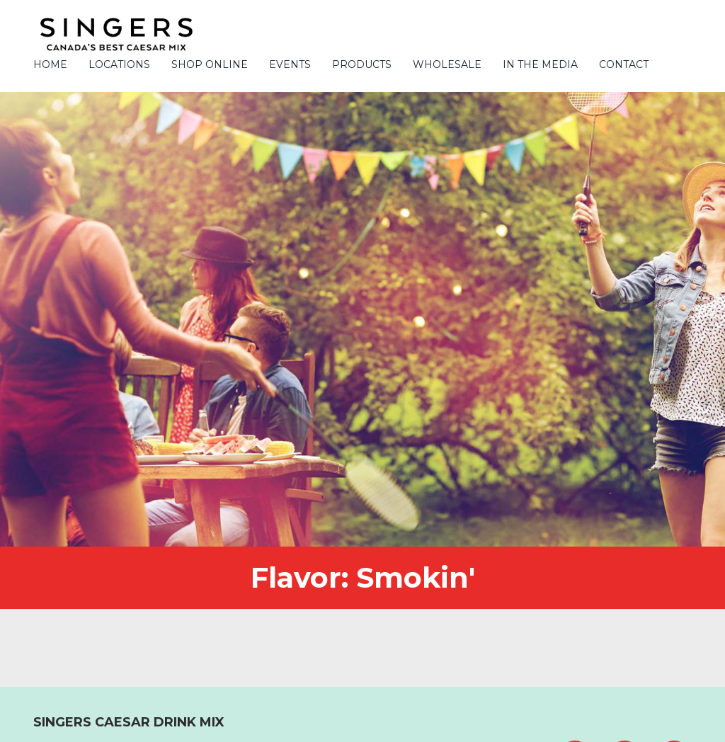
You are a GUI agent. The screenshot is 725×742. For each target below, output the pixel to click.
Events (290, 64)
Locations (119, 64)
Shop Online (209, 64)
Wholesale (447, 64)
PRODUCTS (362, 64)
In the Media (540, 64)
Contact (624, 64)
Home (50, 64)
